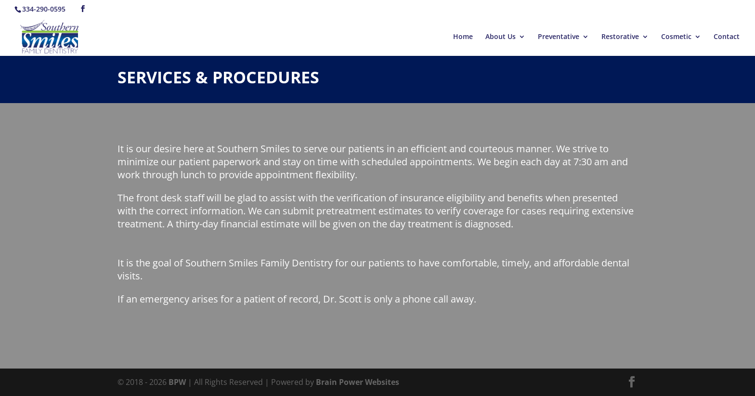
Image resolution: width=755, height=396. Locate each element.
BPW (178, 382)
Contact (727, 37)
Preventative (558, 37)
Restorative (620, 37)
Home (463, 37)
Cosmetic (676, 37)
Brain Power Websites (357, 382)
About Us (500, 37)
